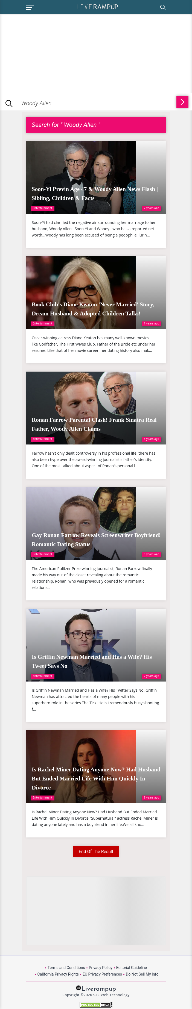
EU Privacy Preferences (102, 974)
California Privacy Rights (58, 974)
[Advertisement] (46, 52)
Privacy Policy (100, 967)
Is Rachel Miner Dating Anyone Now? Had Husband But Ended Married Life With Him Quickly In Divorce (96, 778)
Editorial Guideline (131, 967)
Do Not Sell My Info (142, 974)
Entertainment (42, 208)
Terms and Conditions (66, 967)
